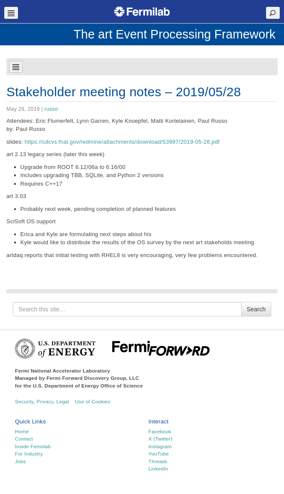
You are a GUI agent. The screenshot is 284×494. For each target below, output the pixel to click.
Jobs (20, 461)
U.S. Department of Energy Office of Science (88, 385)
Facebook (159, 431)
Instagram (160, 446)
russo (51, 109)
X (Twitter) (160, 438)
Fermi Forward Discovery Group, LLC (93, 378)
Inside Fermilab (33, 446)
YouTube (158, 453)
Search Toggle (273, 13)
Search (256, 309)
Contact (24, 438)
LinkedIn (158, 468)
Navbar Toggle (11, 13)
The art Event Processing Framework (174, 34)
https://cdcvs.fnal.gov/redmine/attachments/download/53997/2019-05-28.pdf (122, 142)
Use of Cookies (92, 401)
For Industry (29, 453)
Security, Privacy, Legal (42, 401)
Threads (158, 461)
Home (22, 431)
